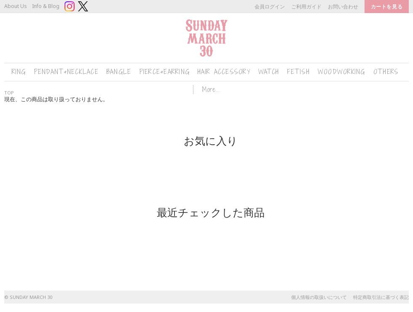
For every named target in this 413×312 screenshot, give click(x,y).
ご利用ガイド (306, 6)
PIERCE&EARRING (164, 71)
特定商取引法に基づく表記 (381, 297)
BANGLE (119, 71)
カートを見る (386, 6)
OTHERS (386, 71)
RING (19, 71)
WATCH (268, 71)
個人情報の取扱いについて (319, 297)
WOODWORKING (341, 71)
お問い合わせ (343, 6)
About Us (15, 6)
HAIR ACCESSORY (224, 71)
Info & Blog (45, 6)
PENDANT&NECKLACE (66, 71)
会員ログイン (270, 6)
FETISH (298, 71)
